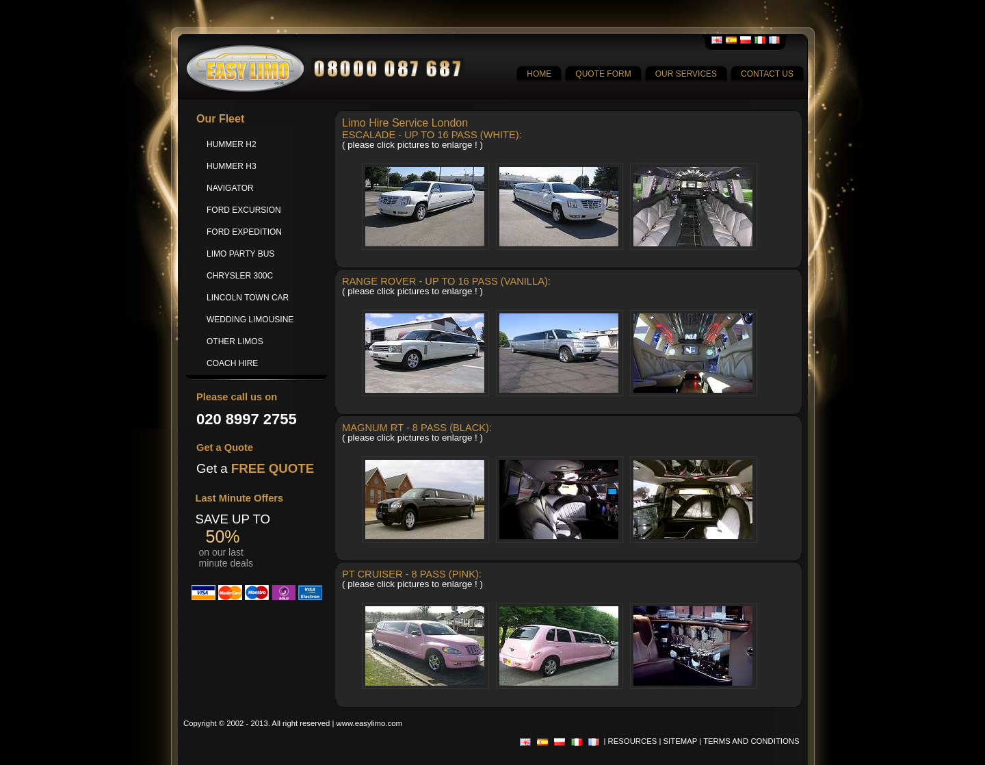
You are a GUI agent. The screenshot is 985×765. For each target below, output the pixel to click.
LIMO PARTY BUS (240, 254)
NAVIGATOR (230, 188)
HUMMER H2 (232, 144)
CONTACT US (767, 74)
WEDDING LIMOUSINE (250, 319)
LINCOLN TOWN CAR (248, 297)
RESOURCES (632, 741)
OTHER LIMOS (235, 341)
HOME (539, 74)
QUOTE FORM (603, 74)
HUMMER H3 (232, 166)
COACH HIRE (232, 363)
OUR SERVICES (686, 74)
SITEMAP (681, 741)
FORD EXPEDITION (244, 232)
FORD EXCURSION (244, 210)
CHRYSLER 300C (240, 276)
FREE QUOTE (272, 468)
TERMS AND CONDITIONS (751, 741)
